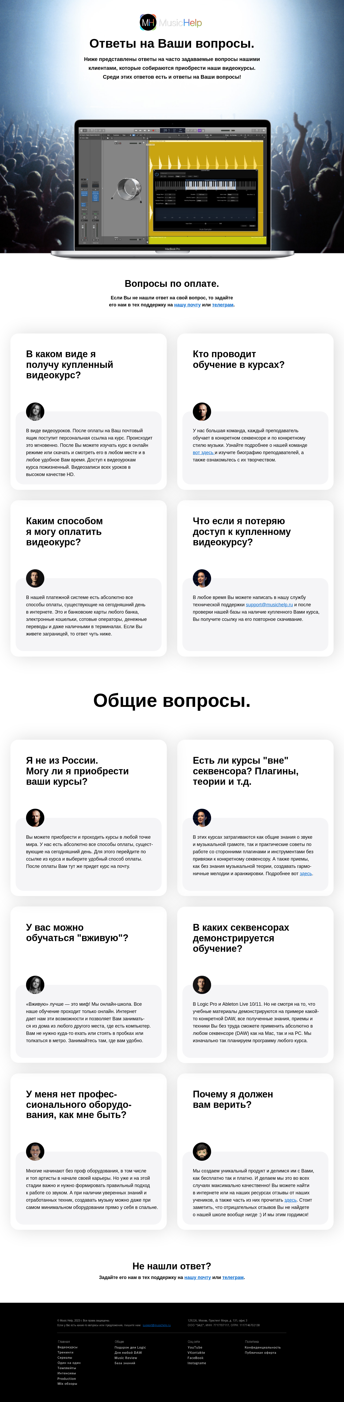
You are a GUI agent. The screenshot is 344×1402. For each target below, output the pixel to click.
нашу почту (187, 304)
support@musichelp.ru (157, 1325)
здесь (290, 1200)
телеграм (223, 304)
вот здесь (204, 452)
